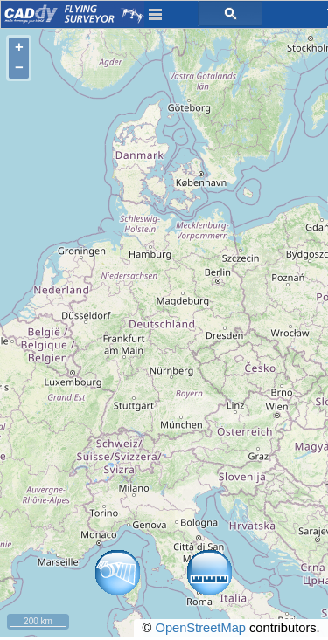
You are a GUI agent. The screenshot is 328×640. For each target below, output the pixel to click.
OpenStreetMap (200, 628)
